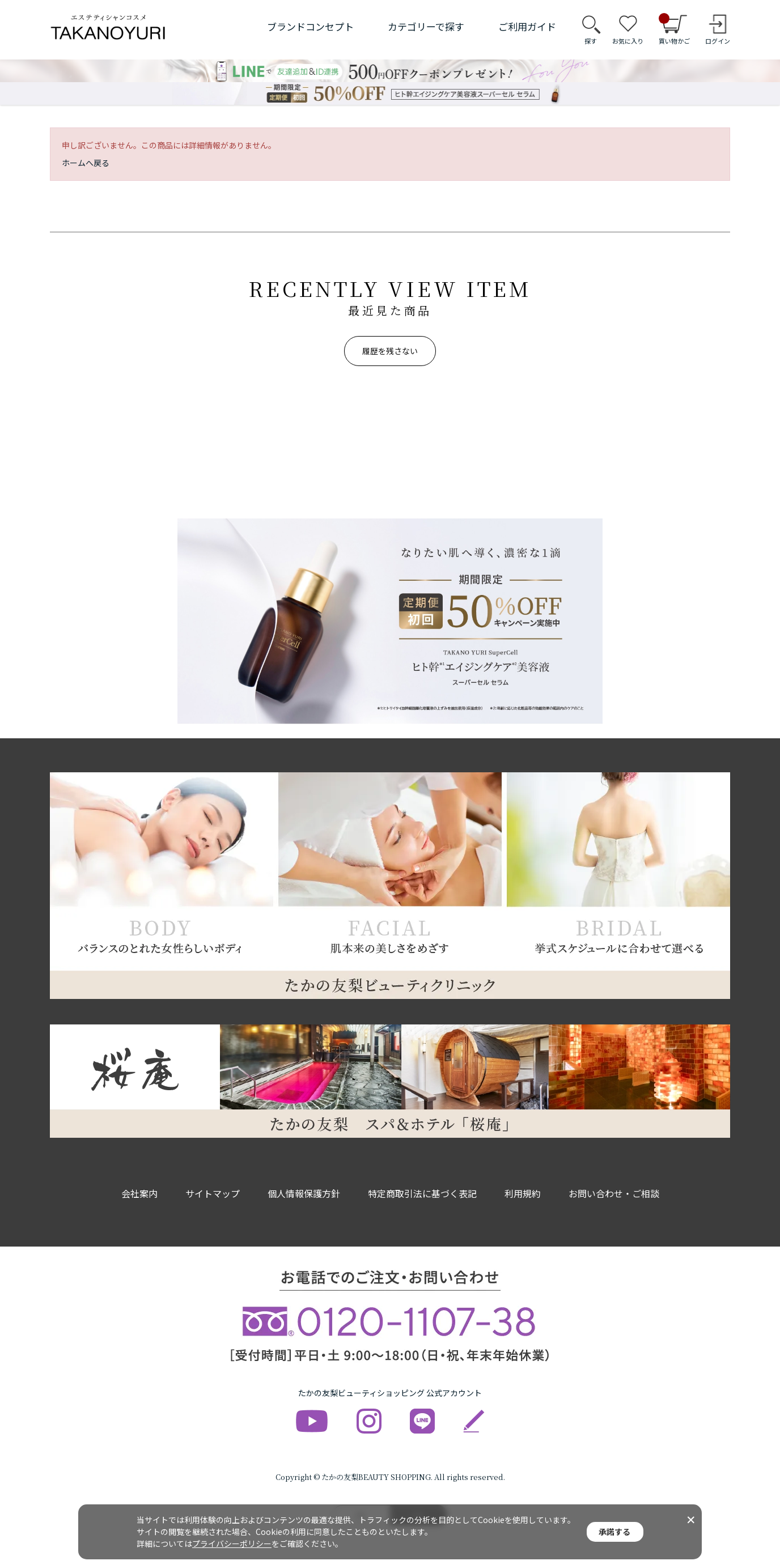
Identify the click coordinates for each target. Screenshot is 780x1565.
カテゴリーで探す (426, 26)
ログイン (717, 40)
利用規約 (523, 1193)
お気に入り (627, 40)
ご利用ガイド (527, 26)
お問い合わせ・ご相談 (614, 1193)
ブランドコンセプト (310, 26)
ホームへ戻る (85, 162)
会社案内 (139, 1193)
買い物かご (674, 29)
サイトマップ (212, 1193)
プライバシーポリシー (232, 1543)
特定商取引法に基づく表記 (422, 1193)
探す (590, 40)
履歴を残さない (390, 350)
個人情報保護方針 (304, 1193)
